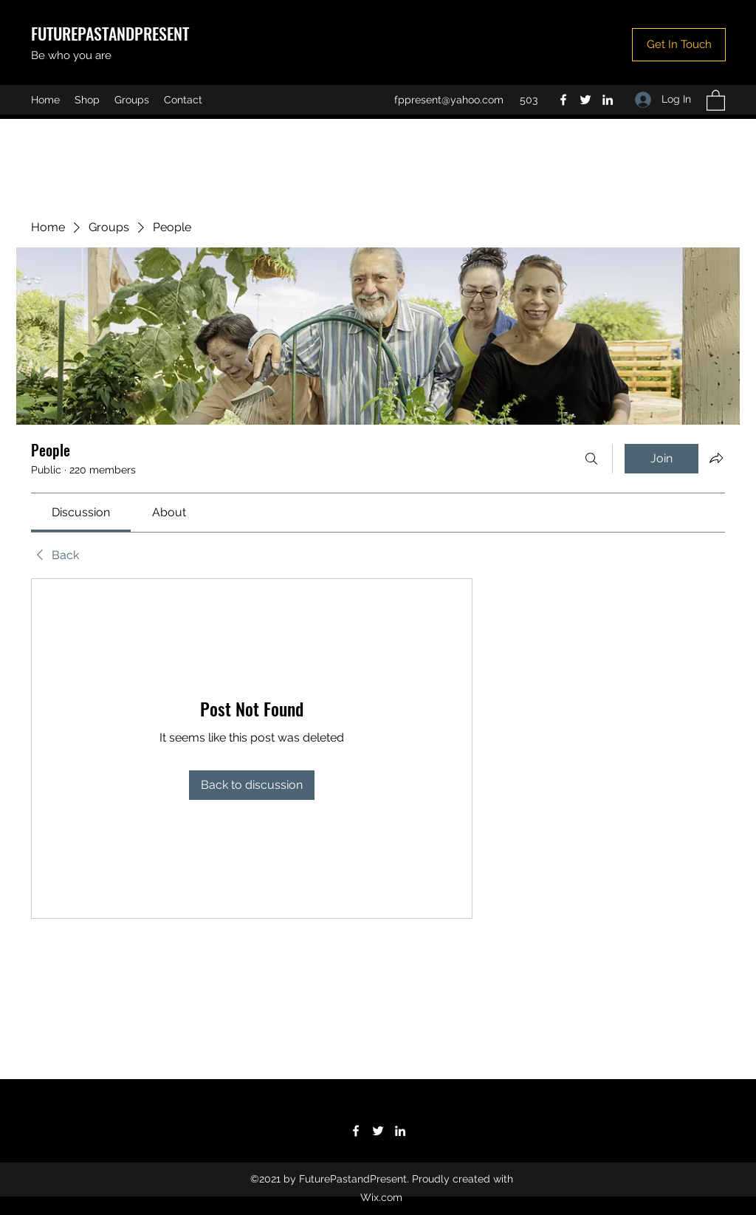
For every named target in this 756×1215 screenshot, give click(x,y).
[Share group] (716, 458)
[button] (679, 44)
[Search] (591, 458)
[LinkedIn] (607, 99)
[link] (81, 512)
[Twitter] (585, 99)
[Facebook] (563, 99)
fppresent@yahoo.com (449, 100)
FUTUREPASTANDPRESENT (110, 33)
